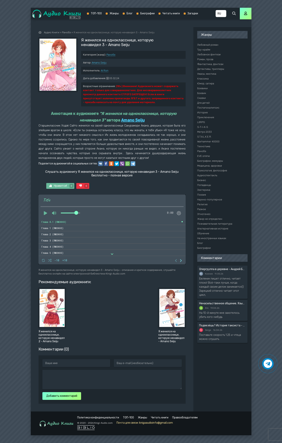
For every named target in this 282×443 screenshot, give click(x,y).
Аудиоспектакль (207, 175)
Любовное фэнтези (209, 54)
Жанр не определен (209, 218)
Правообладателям (185, 417)
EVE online (203, 156)
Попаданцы (204, 185)
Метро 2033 (204, 131)
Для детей (203, 102)
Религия (202, 204)
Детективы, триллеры (210, 69)
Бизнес (201, 180)
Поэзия (201, 194)
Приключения (205, 117)
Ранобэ (110, 54)
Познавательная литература (214, 223)
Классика (203, 78)
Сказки (201, 98)
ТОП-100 (96, 13)
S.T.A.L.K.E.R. (204, 136)
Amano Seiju (99, 62)
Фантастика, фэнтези (210, 64)
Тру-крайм (203, 49)
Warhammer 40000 (208, 141)
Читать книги (171, 13)
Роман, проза (205, 59)
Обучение (203, 233)
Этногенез (203, 214)
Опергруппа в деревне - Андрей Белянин (222, 269)
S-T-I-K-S (202, 127)
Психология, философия (212, 170)
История (202, 112)
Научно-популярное (209, 199)
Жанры (114, 13)
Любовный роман (207, 44)
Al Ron (104, 70)
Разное (201, 209)
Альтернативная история (212, 228)
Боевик (201, 93)
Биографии (147, 13)
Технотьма (203, 146)
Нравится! (61, 186)
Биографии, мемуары (210, 160)
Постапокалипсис (208, 107)
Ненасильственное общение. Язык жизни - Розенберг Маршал (222, 303)
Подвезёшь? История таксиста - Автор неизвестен (222, 325)
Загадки (193, 13)
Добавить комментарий (61, 396)
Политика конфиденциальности (98, 417)
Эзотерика (203, 189)
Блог (130, 13)
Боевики (202, 88)
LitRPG (201, 122)
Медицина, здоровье (209, 165)
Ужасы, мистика (206, 73)
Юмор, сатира (205, 83)
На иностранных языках (211, 238)
